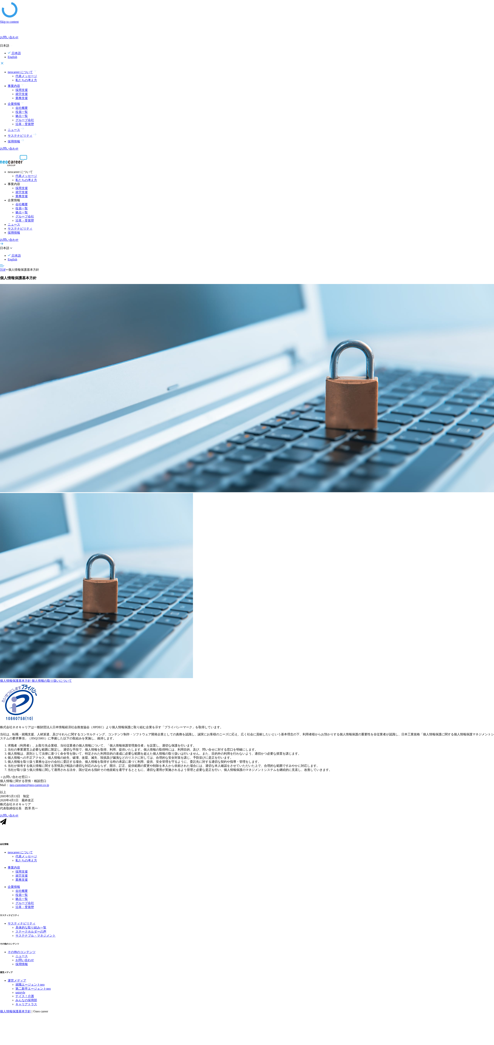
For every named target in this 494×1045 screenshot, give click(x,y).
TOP (3, 269)
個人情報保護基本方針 (16, 683)
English (12, 57)
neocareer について (20, 855)
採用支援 (21, 90)
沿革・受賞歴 (24, 124)
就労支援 (21, 94)
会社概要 (21, 108)
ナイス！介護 (24, 999)
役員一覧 (21, 112)
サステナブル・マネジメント (35, 938)
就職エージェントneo (30, 987)
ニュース (14, 224)
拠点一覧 (21, 116)
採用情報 (14, 232)
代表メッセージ (26, 76)
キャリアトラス (26, 1007)
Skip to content (9, 21)
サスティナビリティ (22, 926)
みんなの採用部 (26, 1003)
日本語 (14, 53)
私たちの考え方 (26, 80)
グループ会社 (24, 120)
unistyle (20, 995)
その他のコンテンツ (22, 955)
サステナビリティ (20, 228)
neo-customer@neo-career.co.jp (29, 788)
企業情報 (14, 890)
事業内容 (14, 870)
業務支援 (21, 98)
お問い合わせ (24, 963)
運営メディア (17, 983)
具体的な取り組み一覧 (30, 930)
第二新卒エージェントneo (33, 991)
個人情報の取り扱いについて (52, 683)
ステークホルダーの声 (30, 934)
